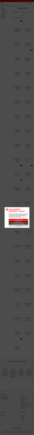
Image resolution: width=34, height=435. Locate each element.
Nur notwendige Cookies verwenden (18, 223)
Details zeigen (18, 225)
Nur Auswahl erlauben (18, 221)
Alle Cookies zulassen (18, 219)
